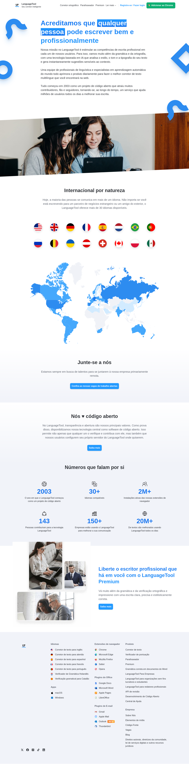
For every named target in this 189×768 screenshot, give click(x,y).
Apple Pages (105, 693)
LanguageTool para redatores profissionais (146, 687)
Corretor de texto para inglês (68, 650)
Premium (130, 664)
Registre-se (126, 5)
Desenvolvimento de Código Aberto (142, 696)
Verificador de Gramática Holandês (71, 674)
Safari (102, 664)
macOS (58, 693)
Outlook (107, 721)
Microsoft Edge (106, 654)
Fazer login (139, 5)
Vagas (128, 730)
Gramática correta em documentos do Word (146, 669)
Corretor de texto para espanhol (70, 659)
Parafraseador (132, 659)
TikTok (38, 749)
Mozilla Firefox (106, 659)
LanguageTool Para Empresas (140, 674)
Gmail (102, 712)
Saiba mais (94, 448)
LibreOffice (104, 698)
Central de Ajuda (133, 701)
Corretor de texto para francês (69, 664)
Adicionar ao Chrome (162, 5)
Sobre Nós (131, 715)
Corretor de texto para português (70, 669)
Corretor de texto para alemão (69, 654)
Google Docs (105, 683)
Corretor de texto (134, 650)
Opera (102, 669)
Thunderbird (104, 726)
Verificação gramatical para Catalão (72, 679)
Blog (128, 735)
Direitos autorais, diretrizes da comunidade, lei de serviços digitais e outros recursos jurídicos (146, 742)
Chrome (103, 650)
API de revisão (132, 691)
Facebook (27, 749)
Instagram (33, 749)
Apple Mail (104, 716)
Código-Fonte (132, 725)
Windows (59, 698)
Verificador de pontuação (137, 654)
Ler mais (110, 5)
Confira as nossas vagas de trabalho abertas (94, 386)
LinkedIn (43, 749)
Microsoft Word (106, 688)
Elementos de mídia (135, 720)
